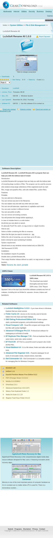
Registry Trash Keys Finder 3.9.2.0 (18, 398)
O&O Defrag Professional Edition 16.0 (21, 319)
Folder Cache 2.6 (12, 314)
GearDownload (29, 4)
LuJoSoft (16, 88)
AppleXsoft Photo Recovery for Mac (26, 454)
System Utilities (16, 25)
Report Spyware (44, 36)
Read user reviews (9, 109)
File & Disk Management (35, 25)
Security (32, 12)
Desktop (49, 12)
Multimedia (7, 12)
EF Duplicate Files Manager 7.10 (19, 336)
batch (19, 265)
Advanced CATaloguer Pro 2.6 (18, 331)
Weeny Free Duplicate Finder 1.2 (17, 391)
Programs (18, 529)
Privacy (35, 529)
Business (40, 12)
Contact (42, 529)
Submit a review (25, 109)
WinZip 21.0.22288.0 (13, 381)
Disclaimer (27, 529)
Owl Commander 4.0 (14, 359)
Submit (10, 529)
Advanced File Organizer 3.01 (17, 353)
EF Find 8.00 (11, 342)
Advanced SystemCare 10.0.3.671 (18, 388)
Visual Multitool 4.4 (13, 347)
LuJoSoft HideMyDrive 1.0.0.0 (17, 308)
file (15, 265)
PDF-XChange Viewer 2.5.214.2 (17, 378)
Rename (10, 265)
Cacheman (26, 479)
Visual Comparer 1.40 (14, 325)
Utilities (24, 12)
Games (50, 16)
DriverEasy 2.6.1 (11, 384)
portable (25, 265)
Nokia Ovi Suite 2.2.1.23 (14, 394)
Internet (16, 12)
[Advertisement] (26, 138)
